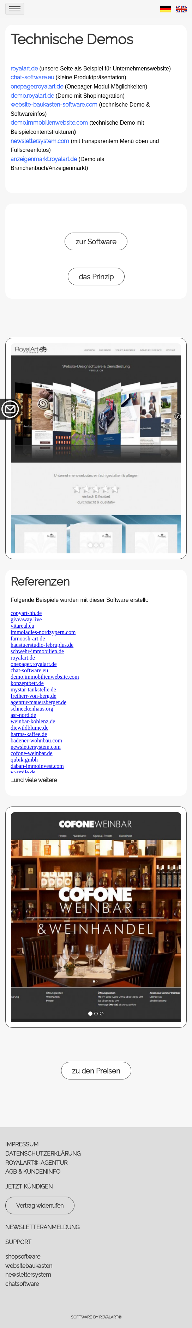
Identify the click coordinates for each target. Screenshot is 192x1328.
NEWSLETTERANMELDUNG (42, 1227)
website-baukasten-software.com (54, 104)
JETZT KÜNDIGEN (29, 1186)
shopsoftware (22, 1256)
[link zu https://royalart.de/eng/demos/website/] (181, 8)
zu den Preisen (96, 1071)
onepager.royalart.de (37, 86)
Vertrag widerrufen (40, 1205)
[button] (24, 448)
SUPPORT (18, 1242)
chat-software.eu (32, 77)
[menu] (14, 9)
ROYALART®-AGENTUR (36, 1162)
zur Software (96, 242)
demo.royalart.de (32, 95)
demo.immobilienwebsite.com (49, 122)
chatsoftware (22, 1284)
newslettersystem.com (40, 141)
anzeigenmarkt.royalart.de (44, 159)
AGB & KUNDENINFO (32, 1171)
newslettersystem (28, 1274)
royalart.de (24, 68)
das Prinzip (96, 277)
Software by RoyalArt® (96, 1317)
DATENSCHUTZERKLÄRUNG (42, 1153)
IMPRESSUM (21, 1144)
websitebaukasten (28, 1266)
